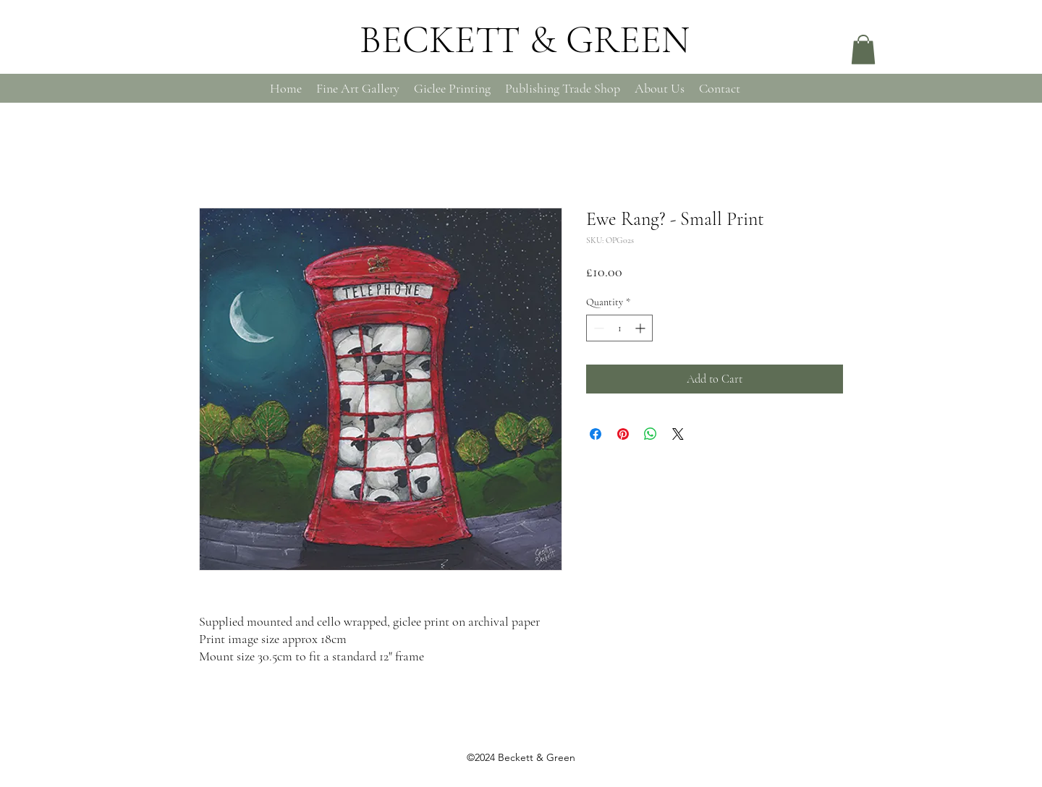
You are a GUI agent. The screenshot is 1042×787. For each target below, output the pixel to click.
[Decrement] (597, 328)
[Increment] (641, 328)
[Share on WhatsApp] (650, 434)
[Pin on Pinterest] (623, 434)
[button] (863, 49)
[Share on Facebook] (595, 434)
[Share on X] (678, 434)
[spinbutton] (619, 328)
